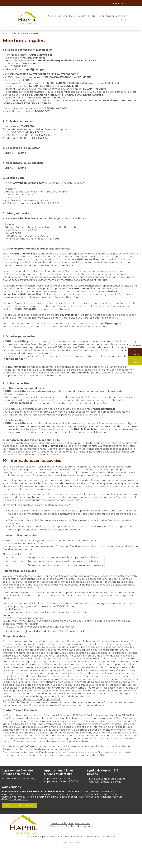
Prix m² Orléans (108, 836)
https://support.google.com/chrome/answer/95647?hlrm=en (39, 606)
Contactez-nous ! (18, 799)
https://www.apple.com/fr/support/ (24, 617)
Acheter (62, 16)
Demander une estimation (19, 805)
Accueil (52, 16)
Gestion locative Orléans (68, 836)
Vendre (82, 16)
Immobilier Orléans (90, 836)
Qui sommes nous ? (117, 16)
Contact (123, 19)
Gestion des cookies (79, 826)
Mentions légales (62, 823)
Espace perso (119, 3)
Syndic (92, 16)
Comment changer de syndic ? (106, 782)
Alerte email (135, 346)
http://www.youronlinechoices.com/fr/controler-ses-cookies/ (39, 626)
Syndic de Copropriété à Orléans (107, 779)
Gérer (101, 16)
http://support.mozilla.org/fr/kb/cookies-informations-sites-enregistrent (46, 612)
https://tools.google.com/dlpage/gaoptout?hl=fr (32, 699)
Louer (72, 16)
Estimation (135, 354)
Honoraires (82, 823)
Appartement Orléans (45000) (18, 778)
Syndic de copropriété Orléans (41, 836)
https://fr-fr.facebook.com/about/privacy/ (44, 749)
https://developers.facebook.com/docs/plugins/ (105, 720)
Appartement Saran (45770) (59, 778)
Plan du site (57, 826)
